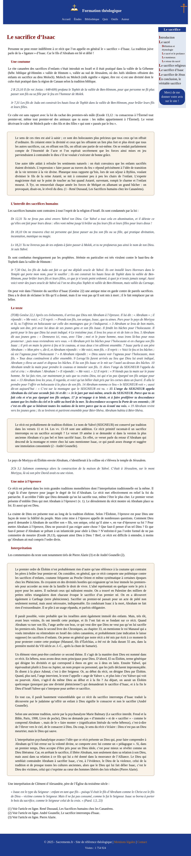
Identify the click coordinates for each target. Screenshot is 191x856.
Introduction (167, 37)
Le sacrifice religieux (172, 65)
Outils (114, 19)
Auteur (125, 19)
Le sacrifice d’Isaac (171, 70)
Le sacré (164, 42)
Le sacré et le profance (173, 53)
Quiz (105, 19)
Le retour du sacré (171, 61)
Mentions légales (124, 842)
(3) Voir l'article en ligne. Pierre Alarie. (32, 817)
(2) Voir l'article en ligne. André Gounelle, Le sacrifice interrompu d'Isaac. (54, 813)
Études (78, 19)
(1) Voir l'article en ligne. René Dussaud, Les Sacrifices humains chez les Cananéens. (61, 808)
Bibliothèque (92, 19)
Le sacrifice (172, 29)
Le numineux (168, 57)
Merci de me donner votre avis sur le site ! (172, 97)
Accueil (66, 19)
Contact (142, 842)
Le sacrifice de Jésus (172, 74)
